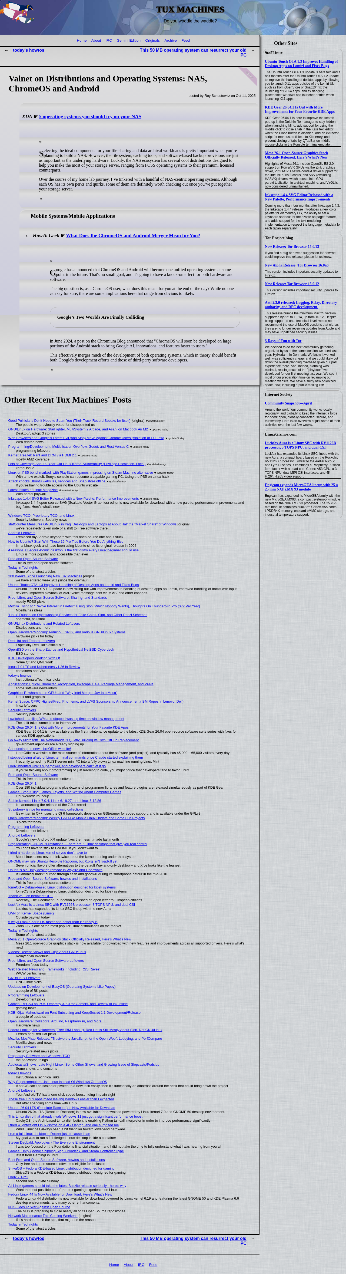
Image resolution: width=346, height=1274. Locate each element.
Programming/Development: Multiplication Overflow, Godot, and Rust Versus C (68, 447)
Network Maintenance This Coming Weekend (43, 1216)
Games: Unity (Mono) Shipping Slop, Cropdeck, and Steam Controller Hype (66, 1151)
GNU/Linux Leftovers (24, 978)
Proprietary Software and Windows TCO (39, 1056)
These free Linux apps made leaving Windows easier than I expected (61, 1099)
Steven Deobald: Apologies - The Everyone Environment (51, 1142)
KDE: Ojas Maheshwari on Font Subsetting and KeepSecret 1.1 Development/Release (74, 1012)
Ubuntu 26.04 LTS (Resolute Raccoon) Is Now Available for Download (61, 1108)
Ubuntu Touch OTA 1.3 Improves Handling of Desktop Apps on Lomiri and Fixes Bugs (301, 64)
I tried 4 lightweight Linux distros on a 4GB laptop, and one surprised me (63, 1125)
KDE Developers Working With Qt (34, 658)
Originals (152, 40)
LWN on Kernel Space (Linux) (31, 913)
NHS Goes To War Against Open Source (39, 1207)
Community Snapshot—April (288, 403)
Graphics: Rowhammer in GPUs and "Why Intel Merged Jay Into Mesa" (62, 693)
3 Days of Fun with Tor (283, 341)
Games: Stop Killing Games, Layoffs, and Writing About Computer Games (64, 792)
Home (81, 40)
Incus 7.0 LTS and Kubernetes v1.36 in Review (44, 667)
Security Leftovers (22, 710)
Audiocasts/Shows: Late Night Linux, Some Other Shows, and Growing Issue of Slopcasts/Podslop (83, 1064)
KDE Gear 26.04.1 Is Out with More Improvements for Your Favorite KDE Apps (300, 109)
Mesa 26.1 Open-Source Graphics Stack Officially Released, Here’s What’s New (296, 155)
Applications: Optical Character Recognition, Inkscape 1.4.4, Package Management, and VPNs (81, 684)
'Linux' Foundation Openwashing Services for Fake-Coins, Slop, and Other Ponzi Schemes (77, 615)
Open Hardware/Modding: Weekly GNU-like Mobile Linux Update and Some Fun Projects (76, 818)
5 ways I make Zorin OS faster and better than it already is (53, 922)
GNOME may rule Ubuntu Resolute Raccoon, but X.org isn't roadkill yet (63, 861)
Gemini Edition (129, 40)
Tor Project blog (279, 238)
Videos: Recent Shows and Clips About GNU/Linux (47, 952)
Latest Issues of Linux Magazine (33, 490)
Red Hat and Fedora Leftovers (31, 641)
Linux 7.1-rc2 (18, 1177)
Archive (170, 40)
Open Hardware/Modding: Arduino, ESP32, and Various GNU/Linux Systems (67, 632)
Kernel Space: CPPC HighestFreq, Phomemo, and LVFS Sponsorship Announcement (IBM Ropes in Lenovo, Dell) (96, 701)
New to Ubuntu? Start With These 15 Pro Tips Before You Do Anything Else (66, 541)
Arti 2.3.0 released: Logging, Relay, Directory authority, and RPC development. (301, 305)
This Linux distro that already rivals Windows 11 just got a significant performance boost (75, 1116)
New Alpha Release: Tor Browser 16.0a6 (296, 265)
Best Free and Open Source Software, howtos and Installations (56, 1160)
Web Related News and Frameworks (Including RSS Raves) (54, 969)
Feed (185, 40)
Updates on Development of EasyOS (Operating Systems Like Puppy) (62, 987)
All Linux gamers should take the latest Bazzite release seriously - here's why (67, 1186)
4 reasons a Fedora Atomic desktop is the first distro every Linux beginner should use (73, 550)
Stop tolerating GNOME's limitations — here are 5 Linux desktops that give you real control (77, 844)
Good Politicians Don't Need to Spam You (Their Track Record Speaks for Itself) (69, 421)
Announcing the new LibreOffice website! (39, 749)
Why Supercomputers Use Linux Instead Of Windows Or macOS (57, 1082)
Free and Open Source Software (33, 559)
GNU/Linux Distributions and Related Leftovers (44, 623)
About (96, 40)
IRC (109, 40)
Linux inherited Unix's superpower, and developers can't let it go (57, 766)
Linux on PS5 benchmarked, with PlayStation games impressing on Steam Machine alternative (80, 472)
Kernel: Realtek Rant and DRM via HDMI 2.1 (42, 455)
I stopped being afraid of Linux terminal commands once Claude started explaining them (75, 757)
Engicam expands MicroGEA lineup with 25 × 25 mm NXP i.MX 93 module (301, 487)
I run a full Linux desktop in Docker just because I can (49, 1134)
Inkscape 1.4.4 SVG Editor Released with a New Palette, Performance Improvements (299, 197)
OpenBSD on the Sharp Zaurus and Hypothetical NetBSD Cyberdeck (61, 649)
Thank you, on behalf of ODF (30, 896)
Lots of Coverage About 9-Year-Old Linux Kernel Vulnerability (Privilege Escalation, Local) (77, 464)
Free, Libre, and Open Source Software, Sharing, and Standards (57, 597)
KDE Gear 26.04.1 (22, 783)
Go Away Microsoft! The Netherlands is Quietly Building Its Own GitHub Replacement (73, 740)
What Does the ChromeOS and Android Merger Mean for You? (133, 235)
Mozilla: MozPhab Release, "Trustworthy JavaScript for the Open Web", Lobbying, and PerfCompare (85, 1038)
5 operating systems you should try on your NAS (90, 116)
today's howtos (28, 50)
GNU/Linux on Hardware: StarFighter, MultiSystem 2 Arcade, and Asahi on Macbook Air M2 (78, 429)
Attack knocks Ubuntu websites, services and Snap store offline (56, 481)
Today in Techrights (23, 567)
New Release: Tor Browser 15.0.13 (292, 247)
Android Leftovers (21, 533)
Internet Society (278, 394)
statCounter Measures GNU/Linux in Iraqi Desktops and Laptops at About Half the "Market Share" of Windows (92, 524)
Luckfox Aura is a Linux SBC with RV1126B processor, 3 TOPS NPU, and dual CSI (300, 445)
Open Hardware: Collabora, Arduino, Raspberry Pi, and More (55, 1021)
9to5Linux (274, 53)
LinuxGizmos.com (281, 434)
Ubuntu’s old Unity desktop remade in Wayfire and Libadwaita (55, 870)
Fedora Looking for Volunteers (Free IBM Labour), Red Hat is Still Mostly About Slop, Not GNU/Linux (85, 1030)
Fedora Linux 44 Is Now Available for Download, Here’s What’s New (60, 1194)
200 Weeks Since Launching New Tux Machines (45, 576)
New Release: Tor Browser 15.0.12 (292, 284)
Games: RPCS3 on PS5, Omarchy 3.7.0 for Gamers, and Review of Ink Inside (68, 1004)
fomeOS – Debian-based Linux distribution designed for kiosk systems (62, 887)
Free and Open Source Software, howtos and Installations (52, 879)
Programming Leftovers (26, 827)
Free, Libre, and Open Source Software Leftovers (46, 961)
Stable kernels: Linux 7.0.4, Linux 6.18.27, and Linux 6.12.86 (54, 801)
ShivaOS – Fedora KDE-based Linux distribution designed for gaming (61, 1168)
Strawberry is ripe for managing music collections (46, 809)
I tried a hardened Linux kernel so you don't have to (47, 853)
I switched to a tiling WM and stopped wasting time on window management (66, 719)
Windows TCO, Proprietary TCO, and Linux (41, 515)
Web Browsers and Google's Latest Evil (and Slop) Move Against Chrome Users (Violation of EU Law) (86, 438)
